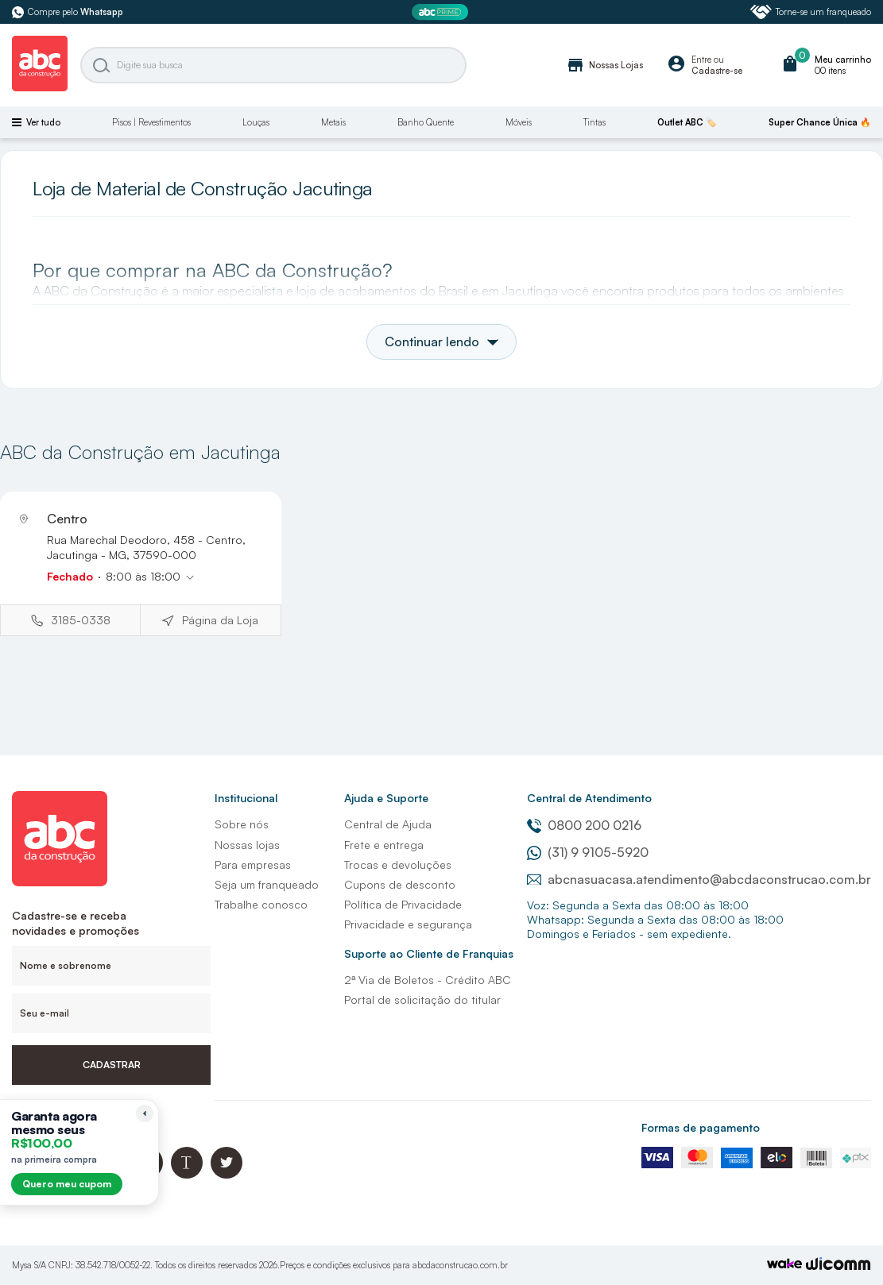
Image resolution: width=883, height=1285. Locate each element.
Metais (333, 122)
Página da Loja (220, 620)
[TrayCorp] (784, 1264)
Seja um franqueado (267, 884)
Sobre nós (242, 824)
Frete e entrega (384, 844)
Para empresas (253, 864)
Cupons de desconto (399, 884)
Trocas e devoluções (397, 864)
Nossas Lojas (604, 65)
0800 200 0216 (584, 825)
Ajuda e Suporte (386, 798)
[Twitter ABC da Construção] (226, 1174)
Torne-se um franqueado (810, 12)
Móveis (518, 122)
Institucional (246, 798)
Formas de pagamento (700, 1127)
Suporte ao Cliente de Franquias (428, 953)
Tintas (594, 122)
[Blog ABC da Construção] (187, 1174)
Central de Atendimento (589, 798)
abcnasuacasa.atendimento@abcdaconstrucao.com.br (699, 879)
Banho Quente (425, 122)
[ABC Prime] (442, 12)
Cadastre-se (716, 70)
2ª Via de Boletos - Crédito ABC (427, 979)
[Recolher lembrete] (144, 1113)
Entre (701, 59)
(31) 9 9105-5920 (588, 852)
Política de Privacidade (403, 904)
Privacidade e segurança (408, 924)
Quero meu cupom (66, 1184)
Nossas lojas (247, 844)
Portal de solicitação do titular (422, 999)
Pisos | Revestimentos (151, 122)
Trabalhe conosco (261, 904)
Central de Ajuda (388, 824)
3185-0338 (80, 620)
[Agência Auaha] (838, 1265)
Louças (255, 122)
